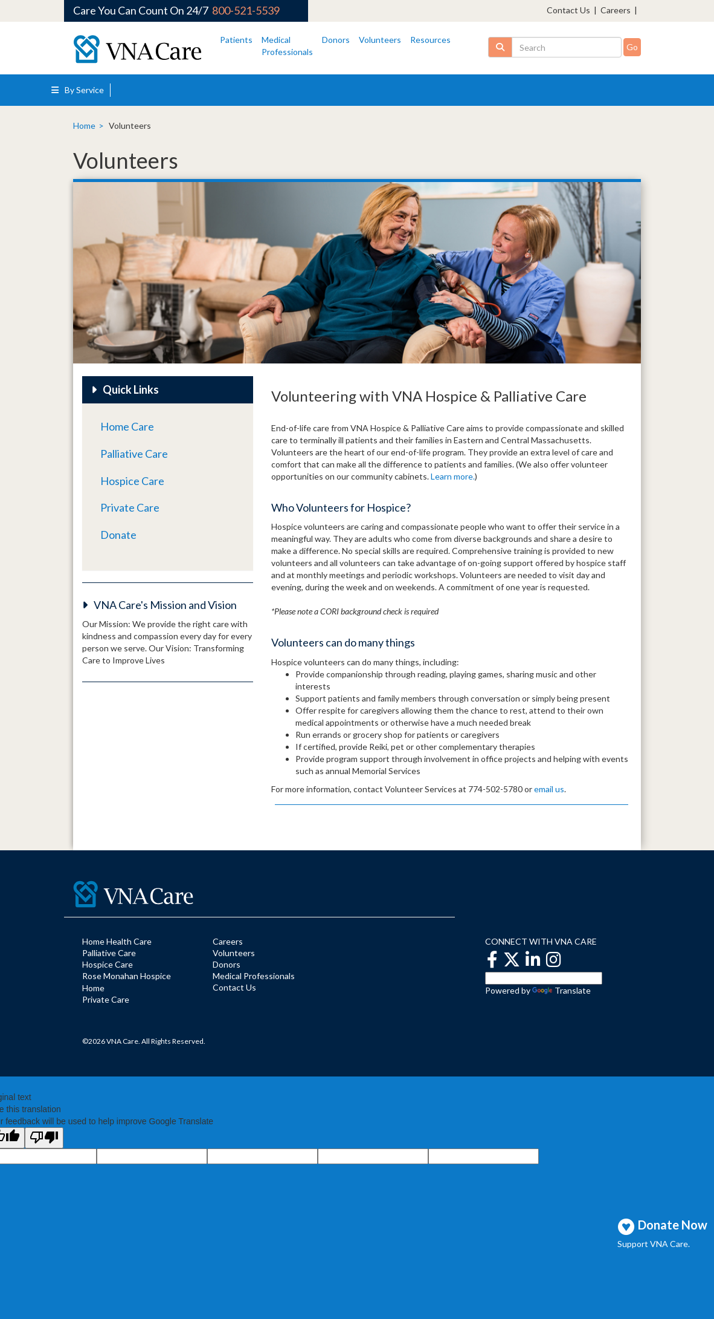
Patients (236, 39)
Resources (430, 39)
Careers (615, 10)
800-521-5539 (246, 10)
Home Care (127, 426)
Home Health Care (117, 941)
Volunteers (380, 39)
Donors (336, 39)
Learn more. (453, 476)
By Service (77, 90)
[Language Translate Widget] (543, 978)
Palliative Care (134, 453)
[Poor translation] (44, 1137)
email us (549, 789)
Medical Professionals (254, 976)
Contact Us (568, 10)
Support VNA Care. (653, 1244)
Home (84, 125)
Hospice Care (132, 480)
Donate (118, 534)
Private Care (129, 507)
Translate (561, 990)
